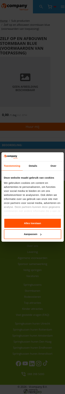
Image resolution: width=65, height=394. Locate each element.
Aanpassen (32, 234)
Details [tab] (33, 165)
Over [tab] (53, 165)
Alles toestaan (32, 223)
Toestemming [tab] (12, 165)
